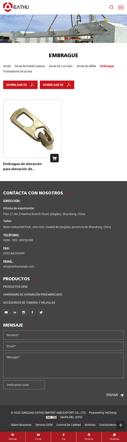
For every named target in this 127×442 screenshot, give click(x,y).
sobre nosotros (21, 424)
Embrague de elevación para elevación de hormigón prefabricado (22, 169)
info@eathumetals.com (18, 266)
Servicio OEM (44, 424)
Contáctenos (107, 424)
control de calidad (68, 424)
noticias (90, 424)
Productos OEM (15, 286)
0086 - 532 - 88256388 (18, 240)
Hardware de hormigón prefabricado (32, 294)
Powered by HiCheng (102, 412)
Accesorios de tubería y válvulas (29, 302)
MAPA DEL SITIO (71, 417)
